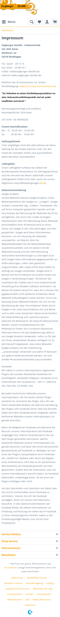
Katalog (50, 583)
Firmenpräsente (14, 594)
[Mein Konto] (47, 22)
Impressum (30, 605)
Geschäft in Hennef (13, 583)
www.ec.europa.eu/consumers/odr (37, 86)
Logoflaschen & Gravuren (17, 588)
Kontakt (29, 594)
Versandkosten (11, 567)
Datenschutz (17, 577)
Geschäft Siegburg (34, 583)
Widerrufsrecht (14, 599)
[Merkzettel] (39, 22)
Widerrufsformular (41, 599)
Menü (8, 21)
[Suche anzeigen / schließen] (31, 22)
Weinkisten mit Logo (42, 588)
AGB (42, 183)
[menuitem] (8, 22)
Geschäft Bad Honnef (37, 577)
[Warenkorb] (55, 22)
